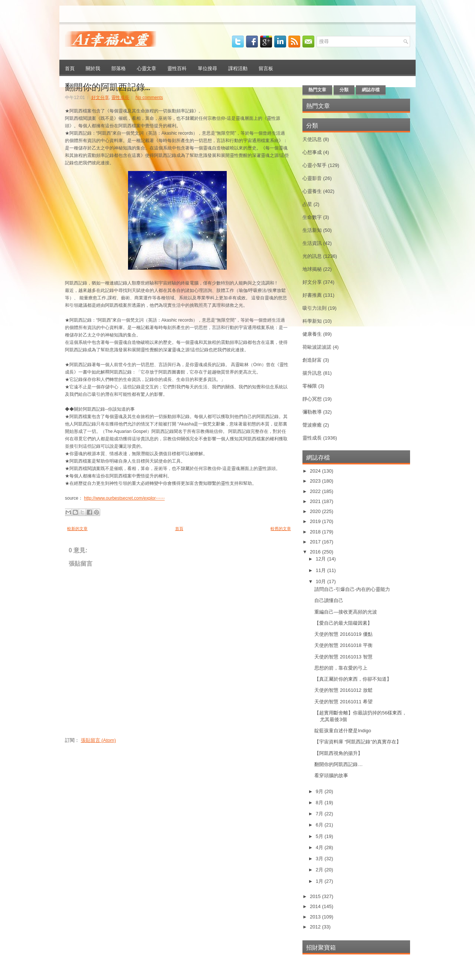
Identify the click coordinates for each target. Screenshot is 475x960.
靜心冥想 (312, 399)
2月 (320, 869)
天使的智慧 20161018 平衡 (343, 645)
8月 (320, 802)
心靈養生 (312, 191)
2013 (316, 917)
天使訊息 (312, 139)
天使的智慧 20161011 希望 (343, 701)
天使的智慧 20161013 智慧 (343, 657)
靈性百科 (177, 68)
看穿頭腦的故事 (331, 775)
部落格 (118, 68)
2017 (316, 542)
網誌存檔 (371, 89)
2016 (316, 552)
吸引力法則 (314, 308)
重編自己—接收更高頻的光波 (345, 612)
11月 (321, 570)
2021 (316, 501)
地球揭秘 (312, 269)
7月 (320, 813)
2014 (316, 906)
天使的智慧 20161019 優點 (343, 634)
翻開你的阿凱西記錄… (107, 86)
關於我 (93, 68)
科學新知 (312, 321)
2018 (316, 532)
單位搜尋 (207, 68)
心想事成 (312, 152)
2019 (316, 521)
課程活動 (238, 68)
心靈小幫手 (314, 165)
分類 (344, 89)
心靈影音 (312, 178)
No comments (149, 97)
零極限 (309, 386)
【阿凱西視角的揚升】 (338, 753)
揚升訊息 (312, 373)
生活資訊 (312, 243)
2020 (316, 511)
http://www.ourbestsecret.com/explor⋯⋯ (124, 498)
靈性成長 (120, 97)
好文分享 (100, 97)
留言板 (266, 68)
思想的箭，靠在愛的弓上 (340, 668)
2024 (316, 471)
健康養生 (312, 334)
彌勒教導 (312, 412)
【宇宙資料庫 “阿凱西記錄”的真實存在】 (357, 741)
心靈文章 (146, 68)
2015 (316, 896)
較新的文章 (77, 528)
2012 (316, 927)
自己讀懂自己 (328, 600)
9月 (320, 791)
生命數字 (312, 217)
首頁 (70, 68)
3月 (320, 858)
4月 (320, 847)
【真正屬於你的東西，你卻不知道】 (353, 679)
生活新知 (312, 230)
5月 (320, 836)
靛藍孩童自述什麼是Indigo (342, 730)
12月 (321, 559)
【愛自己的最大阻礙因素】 (343, 623)
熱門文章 (317, 89)
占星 (307, 204)
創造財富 (312, 360)
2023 (316, 481)
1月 (320, 881)
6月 (320, 825)
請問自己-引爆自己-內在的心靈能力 (352, 589)
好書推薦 (312, 295)
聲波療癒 (312, 425)
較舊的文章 (281, 528)
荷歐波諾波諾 (316, 347)
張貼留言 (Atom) (98, 740)
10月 (321, 581)
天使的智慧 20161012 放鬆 (343, 690)
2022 (316, 491)
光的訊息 (312, 256)
